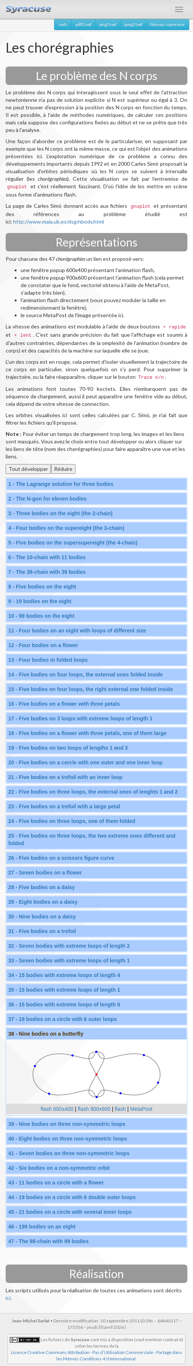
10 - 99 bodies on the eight (41, 616)
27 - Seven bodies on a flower (45, 873)
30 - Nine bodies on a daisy (42, 917)
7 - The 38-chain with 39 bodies (47, 572)
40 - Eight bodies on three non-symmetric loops (67, 1139)
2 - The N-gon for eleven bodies (47, 499)
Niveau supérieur (167, 24)
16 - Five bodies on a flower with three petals (64, 704)
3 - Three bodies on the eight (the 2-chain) (60, 513)
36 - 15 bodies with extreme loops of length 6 (64, 1004)
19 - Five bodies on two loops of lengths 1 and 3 (68, 748)
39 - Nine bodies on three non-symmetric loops (66, 1124)
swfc (63, 24)
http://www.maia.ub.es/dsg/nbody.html (58, 221)
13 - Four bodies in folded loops (48, 660)
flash (120, 1109)
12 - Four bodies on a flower (43, 645)
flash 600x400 (57, 1109)
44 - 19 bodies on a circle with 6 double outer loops (72, 1197)
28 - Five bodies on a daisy (41, 887)
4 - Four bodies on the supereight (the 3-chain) (66, 528)
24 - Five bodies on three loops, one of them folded (71, 821)
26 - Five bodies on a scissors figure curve (61, 858)
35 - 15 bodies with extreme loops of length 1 (64, 990)
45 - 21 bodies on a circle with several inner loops (70, 1212)
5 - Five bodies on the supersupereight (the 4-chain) (72, 543)
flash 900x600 (94, 1109)
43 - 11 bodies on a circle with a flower (56, 1183)
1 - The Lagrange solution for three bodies (60, 484)
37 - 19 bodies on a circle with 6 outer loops (62, 1019)
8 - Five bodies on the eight (42, 587)
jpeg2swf (133, 24)
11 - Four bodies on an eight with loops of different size (77, 631)
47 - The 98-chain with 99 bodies (48, 1241)
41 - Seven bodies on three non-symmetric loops (69, 1153)
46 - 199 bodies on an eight (41, 1227)
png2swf (108, 24)
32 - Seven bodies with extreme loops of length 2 (69, 946)
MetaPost (141, 1109)
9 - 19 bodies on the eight (39, 601)
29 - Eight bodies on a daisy (42, 902)
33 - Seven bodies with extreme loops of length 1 (69, 961)
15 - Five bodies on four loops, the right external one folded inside (90, 689)
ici (8, 1298)
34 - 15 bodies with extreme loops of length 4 (64, 975)
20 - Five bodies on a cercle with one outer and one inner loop (85, 762)
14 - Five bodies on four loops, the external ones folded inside (85, 675)
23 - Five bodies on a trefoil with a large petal (64, 806)
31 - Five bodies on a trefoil (42, 931)
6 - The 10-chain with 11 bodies (47, 557)
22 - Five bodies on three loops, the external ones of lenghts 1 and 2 (93, 792)
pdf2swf (83, 24)
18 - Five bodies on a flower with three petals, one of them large (87, 733)
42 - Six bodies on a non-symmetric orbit (59, 1168)
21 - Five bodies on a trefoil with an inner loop (65, 777)
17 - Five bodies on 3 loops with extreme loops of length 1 (80, 719)
